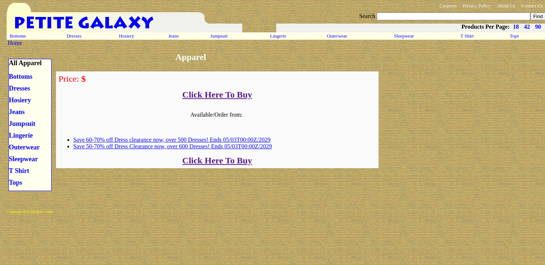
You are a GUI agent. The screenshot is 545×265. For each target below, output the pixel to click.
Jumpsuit (219, 36)
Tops (514, 36)
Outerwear (337, 36)
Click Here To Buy (217, 94)
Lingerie (278, 36)
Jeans (173, 36)
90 (538, 27)
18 (516, 27)
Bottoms (17, 36)
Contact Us (532, 5)
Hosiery (126, 36)
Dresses (74, 36)
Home (15, 43)
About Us (506, 5)
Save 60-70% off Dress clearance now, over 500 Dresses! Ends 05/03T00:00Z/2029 (172, 140)
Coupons (447, 5)
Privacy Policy (476, 5)
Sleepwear (404, 36)
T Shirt (467, 36)
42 (527, 27)
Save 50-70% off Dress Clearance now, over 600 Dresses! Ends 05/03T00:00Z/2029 (172, 146)
